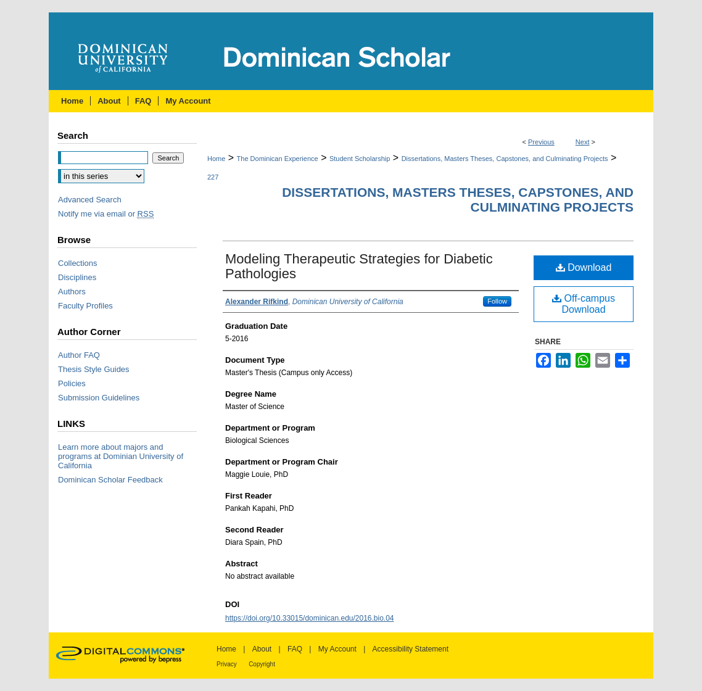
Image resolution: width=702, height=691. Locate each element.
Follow (497, 301)
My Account (337, 649)
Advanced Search (90, 199)
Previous (541, 142)
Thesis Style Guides (94, 369)
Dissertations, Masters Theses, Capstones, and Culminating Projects (505, 158)
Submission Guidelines (98, 397)
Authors (72, 291)
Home (216, 158)
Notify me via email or (106, 213)
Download (584, 267)
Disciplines (77, 277)
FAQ (294, 649)
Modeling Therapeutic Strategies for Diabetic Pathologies (359, 266)
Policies (72, 383)
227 (212, 177)
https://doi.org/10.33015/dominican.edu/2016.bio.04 (309, 618)
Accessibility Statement (410, 649)
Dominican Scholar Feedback (110, 479)
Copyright (262, 664)
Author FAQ (79, 355)
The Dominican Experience (277, 158)
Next (583, 142)
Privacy (227, 664)
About (261, 649)
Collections (77, 263)
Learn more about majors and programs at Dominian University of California (120, 456)
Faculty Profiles (85, 305)
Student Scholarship (359, 158)
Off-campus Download (583, 304)
